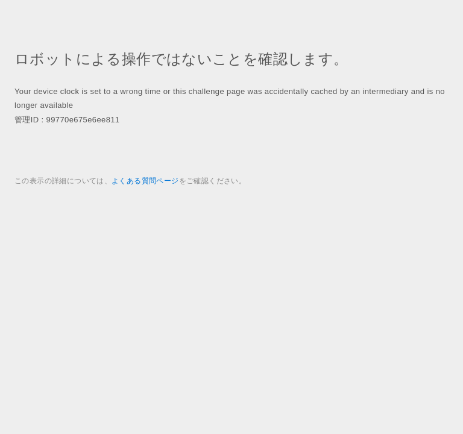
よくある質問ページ (145, 181)
